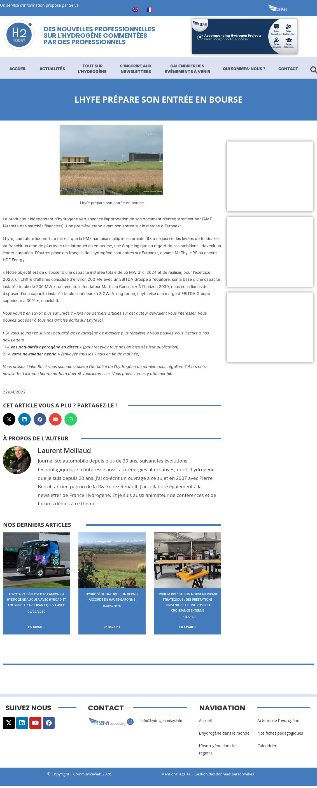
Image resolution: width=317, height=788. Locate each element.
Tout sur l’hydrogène (92, 68)
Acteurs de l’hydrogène (278, 722)
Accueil (17, 68)
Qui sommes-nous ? (244, 68)
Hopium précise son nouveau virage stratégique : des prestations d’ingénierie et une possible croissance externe (187, 604)
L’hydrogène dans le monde (224, 735)
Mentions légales (176, 776)
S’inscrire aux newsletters (136, 68)
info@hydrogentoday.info (164, 722)
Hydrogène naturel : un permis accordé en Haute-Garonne (112, 599)
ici (100, 320)
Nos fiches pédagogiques (280, 735)
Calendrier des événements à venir (187, 68)
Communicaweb (87, 776)
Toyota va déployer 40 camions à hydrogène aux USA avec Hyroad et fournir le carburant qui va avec (36, 602)
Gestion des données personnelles (229, 776)
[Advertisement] (270, 176)
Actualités (52, 68)
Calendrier (266, 748)
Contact (288, 68)
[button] (9, 419)
